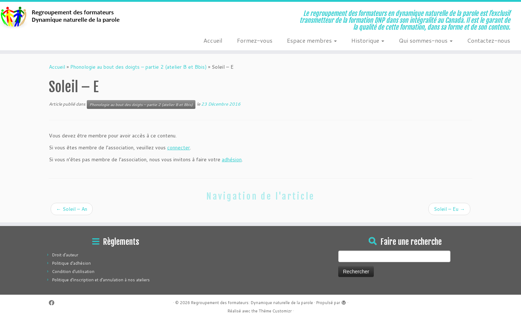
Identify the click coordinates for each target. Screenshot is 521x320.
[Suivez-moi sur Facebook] (54, 303)
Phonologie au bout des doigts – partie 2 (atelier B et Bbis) (138, 67)
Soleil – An (71, 209)
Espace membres (312, 40)
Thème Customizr (275, 311)
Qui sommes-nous (426, 40)
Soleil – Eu (449, 209)
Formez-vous (254, 40)
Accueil (213, 40)
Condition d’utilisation (73, 271)
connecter (178, 147)
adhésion (232, 159)
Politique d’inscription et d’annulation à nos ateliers (101, 280)
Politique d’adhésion (71, 263)
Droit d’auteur (65, 255)
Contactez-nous (488, 40)
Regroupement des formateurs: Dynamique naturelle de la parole (252, 303)
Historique (367, 40)
